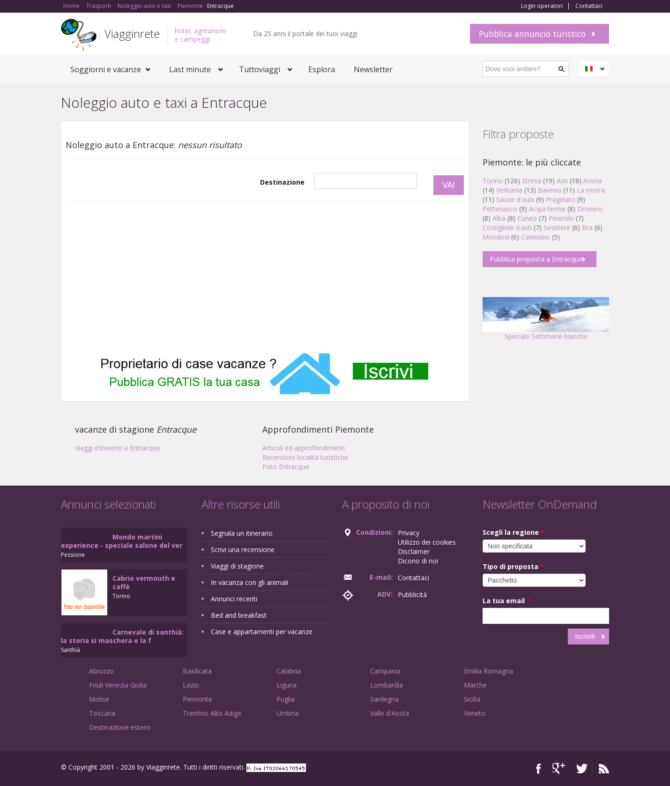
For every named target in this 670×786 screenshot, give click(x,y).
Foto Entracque (285, 466)
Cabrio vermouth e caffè (143, 582)
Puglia (285, 699)
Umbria (287, 713)
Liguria (286, 685)
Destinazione (282, 182)
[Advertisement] (265, 277)
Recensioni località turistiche (305, 457)
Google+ (558, 768)
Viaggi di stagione (237, 565)
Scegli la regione (513, 532)
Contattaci (589, 6)
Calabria (288, 670)
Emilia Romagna (488, 670)
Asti (562, 180)
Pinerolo (561, 218)
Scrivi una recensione (243, 549)
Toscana (102, 713)
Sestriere (556, 227)
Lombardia (386, 685)
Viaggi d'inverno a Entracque (117, 447)
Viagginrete (132, 33)
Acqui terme (547, 208)
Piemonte (197, 699)
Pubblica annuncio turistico (532, 33)
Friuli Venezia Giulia (118, 685)
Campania (385, 670)
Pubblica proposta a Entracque (536, 259)
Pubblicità (412, 594)
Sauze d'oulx (515, 199)
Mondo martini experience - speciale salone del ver (121, 541)
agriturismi (210, 30)
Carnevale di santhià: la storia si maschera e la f (122, 636)
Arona (592, 180)
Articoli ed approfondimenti (303, 447)
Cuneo (527, 218)
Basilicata (197, 670)
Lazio (191, 685)
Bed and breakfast (239, 615)
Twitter (582, 768)
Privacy (408, 532)
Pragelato (560, 199)
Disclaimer (414, 551)
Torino (493, 180)
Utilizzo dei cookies (427, 542)
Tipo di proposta (513, 566)
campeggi (195, 39)
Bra (587, 227)
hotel (182, 30)
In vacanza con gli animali (249, 582)
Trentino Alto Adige (212, 713)
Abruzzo (101, 670)
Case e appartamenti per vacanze (262, 631)
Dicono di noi (418, 560)
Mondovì (496, 236)
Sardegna (384, 699)
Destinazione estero (119, 727)
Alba (499, 218)
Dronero (590, 208)
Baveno (549, 190)
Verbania (509, 190)
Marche (475, 685)
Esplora (321, 69)
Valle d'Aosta (389, 713)
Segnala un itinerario (242, 533)
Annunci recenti (234, 598)
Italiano (595, 69)
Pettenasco (500, 208)
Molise (99, 699)
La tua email (506, 600)
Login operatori (542, 6)
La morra (591, 190)
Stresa (531, 180)
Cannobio (535, 236)
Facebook (538, 768)
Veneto (474, 713)
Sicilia (472, 699)
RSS (604, 768)
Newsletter (373, 69)
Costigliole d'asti (507, 227)
